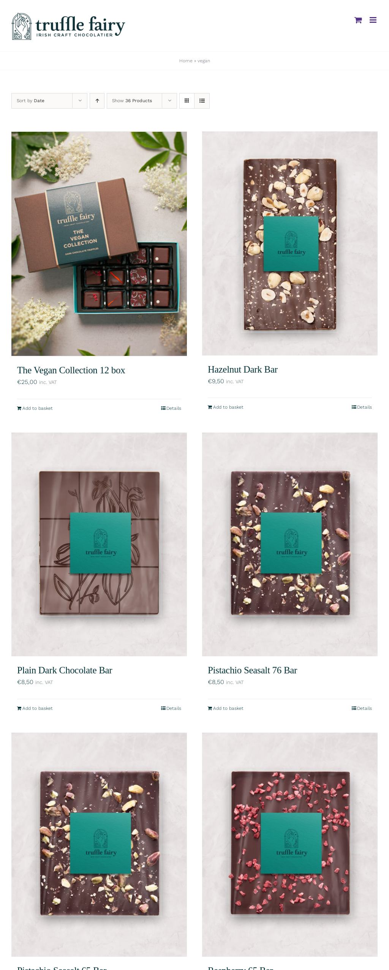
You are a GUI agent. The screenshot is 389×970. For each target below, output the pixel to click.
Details (173, 407)
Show (132, 100)
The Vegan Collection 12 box (71, 369)
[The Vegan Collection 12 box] (99, 243)
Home (186, 60)
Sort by (30, 100)
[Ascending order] (97, 101)
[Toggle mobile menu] (374, 20)
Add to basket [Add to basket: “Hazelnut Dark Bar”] (228, 407)
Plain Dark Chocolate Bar (64, 669)
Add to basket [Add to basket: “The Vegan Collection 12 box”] (37, 407)
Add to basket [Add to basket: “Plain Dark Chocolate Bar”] (37, 707)
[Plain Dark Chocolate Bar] (99, 543)
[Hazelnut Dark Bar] (290, 243)
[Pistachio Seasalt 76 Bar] (290, 543)
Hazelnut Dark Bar (243, 369)
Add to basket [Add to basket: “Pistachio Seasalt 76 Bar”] (228, 707)
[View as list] (201, 100)
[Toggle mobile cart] (358, 20)
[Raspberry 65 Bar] (290, 844)
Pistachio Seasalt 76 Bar (252, 669)
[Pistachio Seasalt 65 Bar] (99, 844)
